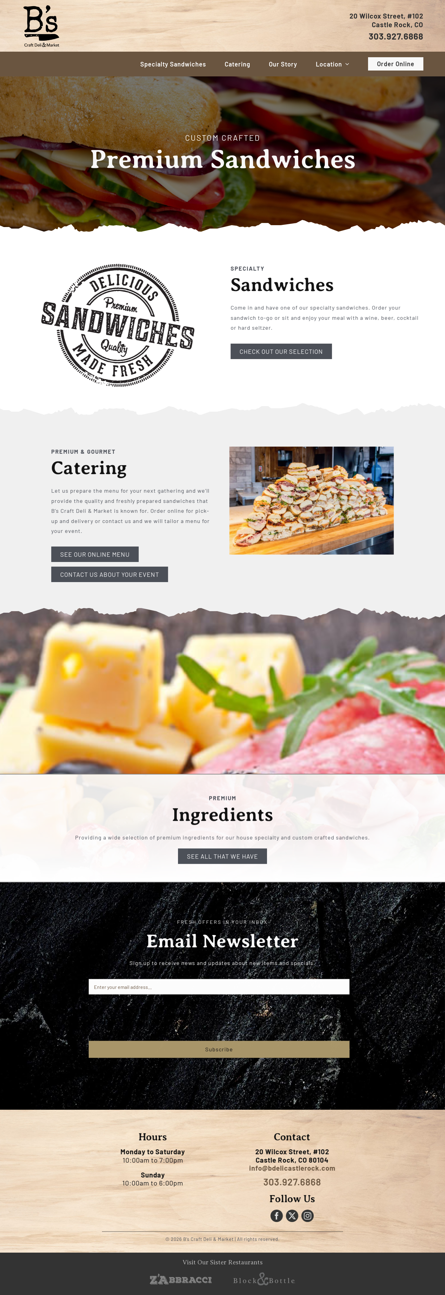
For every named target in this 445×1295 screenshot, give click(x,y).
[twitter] (295, 1216)
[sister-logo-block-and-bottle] (264, 1275)
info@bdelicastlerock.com (295, 1168)
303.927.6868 (396, 36)
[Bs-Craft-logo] (41, 5)
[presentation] (136, 1021)
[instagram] (311, 1216)
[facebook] (280, 1216)
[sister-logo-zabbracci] (181, 1276)
